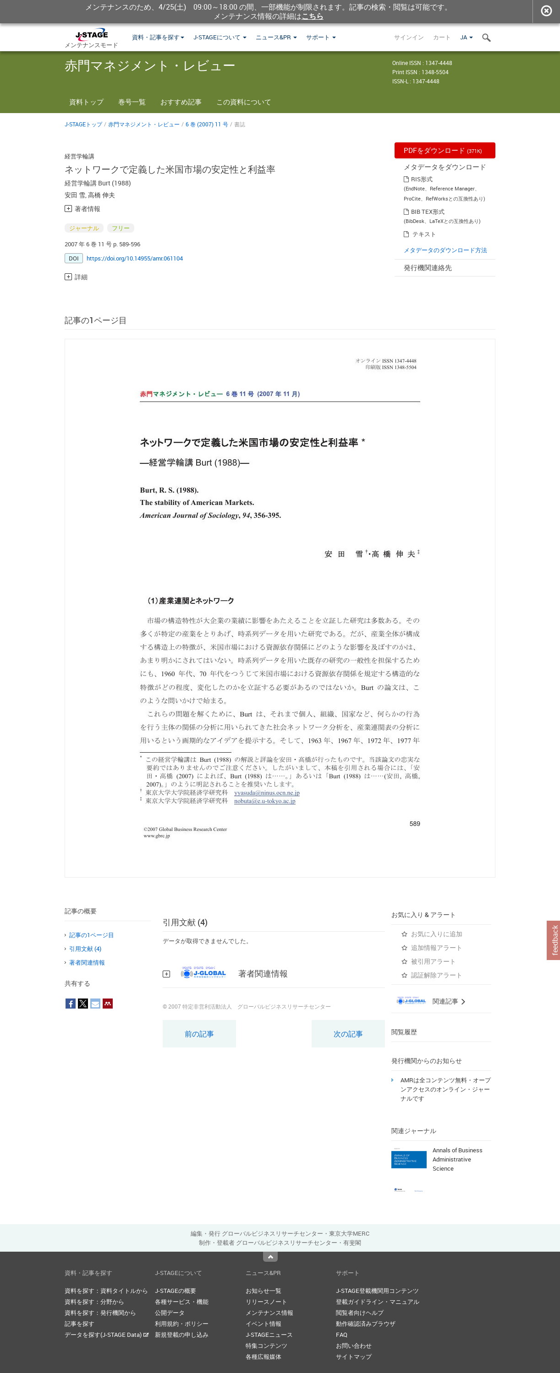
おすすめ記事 (181, 101)
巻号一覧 (132, 101)
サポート (321, 37)
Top (270, 1257)
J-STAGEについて (220, 37)
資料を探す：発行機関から (100, 1312)
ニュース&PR (276, 37)
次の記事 (348, 1034)
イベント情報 (263, 1323)
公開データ (170, 1312)
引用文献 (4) (85, 948)
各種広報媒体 (263, 1356)
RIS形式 (422, 179)
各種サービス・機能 (182, 1301)
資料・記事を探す (158, 37)
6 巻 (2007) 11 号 (207, 124)
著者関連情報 (87, 962)
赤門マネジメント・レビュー (144, 124)
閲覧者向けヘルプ (360, 1312)
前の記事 (199, 1034)
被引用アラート (433, 961)
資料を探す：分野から (94, 1301)
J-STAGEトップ (83, 124)
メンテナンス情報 (269, 1312)
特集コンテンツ (266, 1345)
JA (466, 37)
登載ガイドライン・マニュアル (377, 1301)
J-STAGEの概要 (175, 1290)
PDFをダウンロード (443, 150)
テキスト (424, 234)
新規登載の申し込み (182, 1334)
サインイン (409, 37)
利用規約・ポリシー (182, 1323)
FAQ (341, 1334)
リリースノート (266, 1301)
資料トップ (86, 101)
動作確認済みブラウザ (365, 1323)
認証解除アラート (436, 975)
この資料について (243, 101)
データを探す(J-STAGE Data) (107, 1334)
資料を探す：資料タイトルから (106, 1290)
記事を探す (79, 1323)
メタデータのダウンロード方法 (445, 250)
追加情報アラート (436, 947)
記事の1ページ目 (91, 935)
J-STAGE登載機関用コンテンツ (377, 1290)
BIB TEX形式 (428, 211)
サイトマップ (354, 1356)
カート (442, 37)
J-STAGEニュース (269, 1334)
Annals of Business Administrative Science (458, 1159)
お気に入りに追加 (436, 933)
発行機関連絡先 (428, 267)
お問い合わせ (354, 1345)
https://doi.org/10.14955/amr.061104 (135, 258)
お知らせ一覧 (263, 1290)
